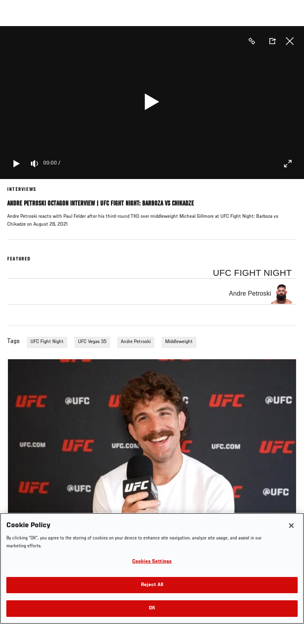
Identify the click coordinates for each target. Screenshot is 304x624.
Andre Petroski (136, 342)
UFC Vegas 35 (92, 342)
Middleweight (179, 342)
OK (152, 608)
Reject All (152, 585)
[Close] (291, 525)
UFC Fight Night (47, 342)
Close (290, 41)
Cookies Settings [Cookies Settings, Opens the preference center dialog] (152, 561)
